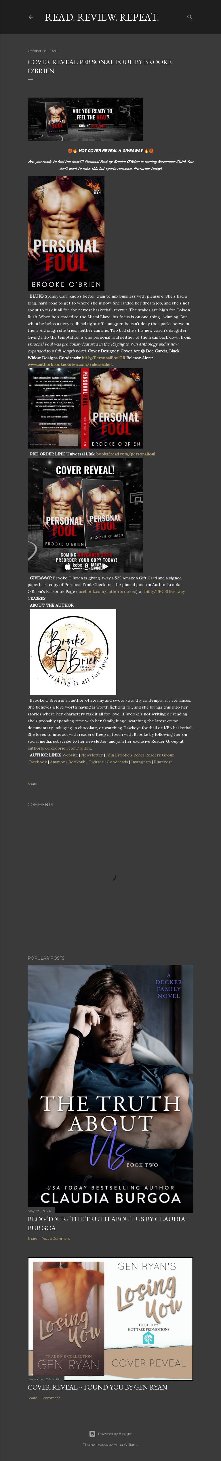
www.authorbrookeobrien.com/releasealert (70, 364)
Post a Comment (55, 1238)
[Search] (189, 16)
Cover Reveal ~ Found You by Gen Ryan (97, 1387)
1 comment (50, 1398)
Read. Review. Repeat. (102, 17)
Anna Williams (126, 1444)
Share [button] (32, 783)
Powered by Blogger (110, 1433)
